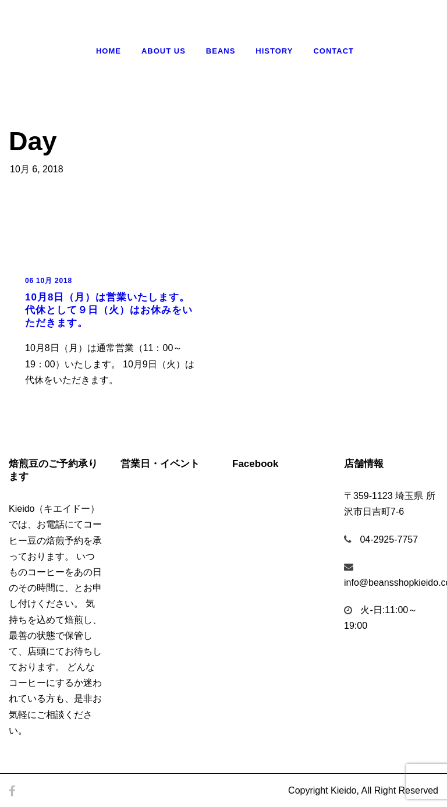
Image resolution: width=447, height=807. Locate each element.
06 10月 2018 (48, 281)
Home (108, 51)
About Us (163, 51)
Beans (221, 51)
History (274, 51)
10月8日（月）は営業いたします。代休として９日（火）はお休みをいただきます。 (109, 310)
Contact (333, 51)
